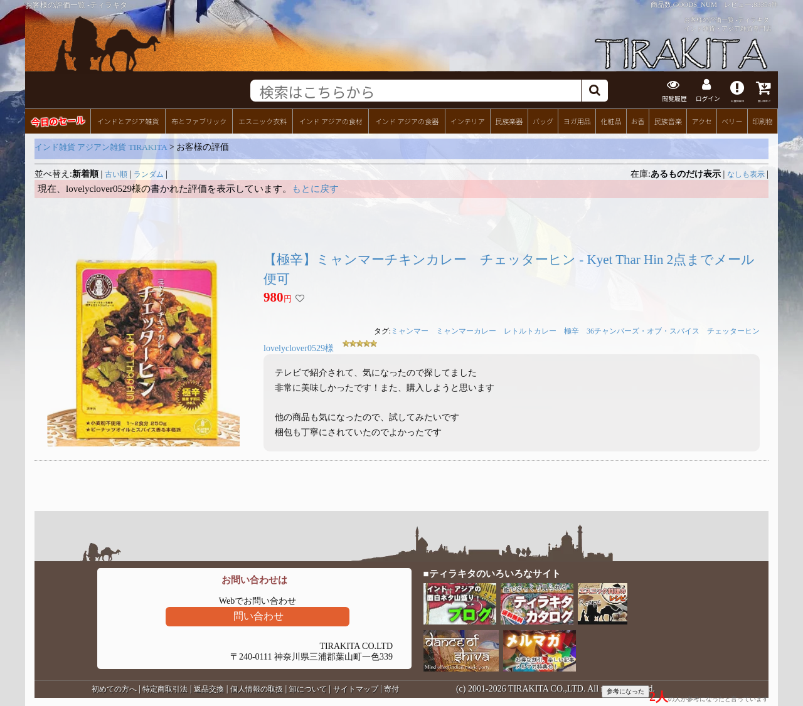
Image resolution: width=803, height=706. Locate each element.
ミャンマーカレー (466, 329)
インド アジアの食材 (330, 120)
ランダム (149, 173)
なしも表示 (746, 173)
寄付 (391, 687)
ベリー (731, 120)
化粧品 (610, 120)
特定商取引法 (165, 687)
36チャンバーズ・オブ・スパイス (643, 329)
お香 (637, 120)
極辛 (571, 329)
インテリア (467, 120)
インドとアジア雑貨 (128, 120)
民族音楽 (668, 120)
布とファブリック (198, 120)
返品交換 (209, 687)
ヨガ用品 (577, 120)
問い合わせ (258, 614)
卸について (308, 687)
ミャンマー (409, 329)
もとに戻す (315, 187)
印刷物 (762, 120)
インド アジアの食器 (407, 120)
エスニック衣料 (262, 120)
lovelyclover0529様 (298, 347)
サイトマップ (355, 687)
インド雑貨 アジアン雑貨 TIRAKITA (101, 145)
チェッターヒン (733, 329)
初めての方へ (114, 687)
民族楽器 (509, 120)
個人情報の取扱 (256, 687)
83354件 (765, 4)
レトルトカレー (530, 329)
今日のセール (57, 119)
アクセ (702, 120)
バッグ (543, 120)
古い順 (116, 173)
